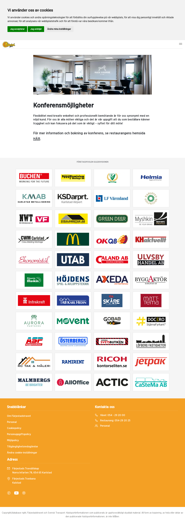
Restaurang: (112, 421)
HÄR (36, 139)
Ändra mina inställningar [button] (59, 29)
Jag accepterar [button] (17, 29)
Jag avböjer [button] (36, 29)
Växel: (110, 415)
